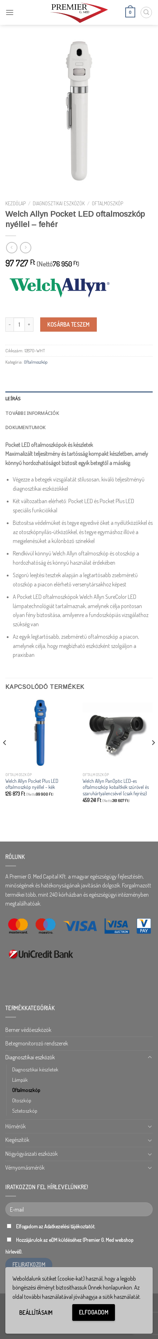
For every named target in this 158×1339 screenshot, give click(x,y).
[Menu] (9, 12)
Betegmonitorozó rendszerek (36, 1043)
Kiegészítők (17, 1139)
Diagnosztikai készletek (35, 1069)
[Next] (153, 757)
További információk (32, 413)
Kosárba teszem (68, 324)
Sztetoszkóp (24, 1110)
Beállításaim (36, 1312)
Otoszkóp (21, 1100)
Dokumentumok (25, 427)
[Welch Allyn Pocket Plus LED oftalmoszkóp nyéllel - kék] (40, 734)
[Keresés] (146, 12)
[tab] (79, 398)
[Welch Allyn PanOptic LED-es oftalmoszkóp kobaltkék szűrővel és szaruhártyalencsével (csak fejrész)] (118, 734)
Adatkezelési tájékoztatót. (69, 1226)
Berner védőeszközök (28, 1029)
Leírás (13, 398)
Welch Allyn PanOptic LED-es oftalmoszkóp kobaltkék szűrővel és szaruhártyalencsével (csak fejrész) (116, 787)
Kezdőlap (15, 203)
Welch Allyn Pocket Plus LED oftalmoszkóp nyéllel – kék (31, 784)
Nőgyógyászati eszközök (31, 1153)
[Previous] (5, 757)
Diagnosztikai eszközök (59, 203)
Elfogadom (93, 1312)
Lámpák (20, 1079)
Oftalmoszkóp (107, 203)
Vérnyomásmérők (24, 1167)
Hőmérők (15, 1126)
